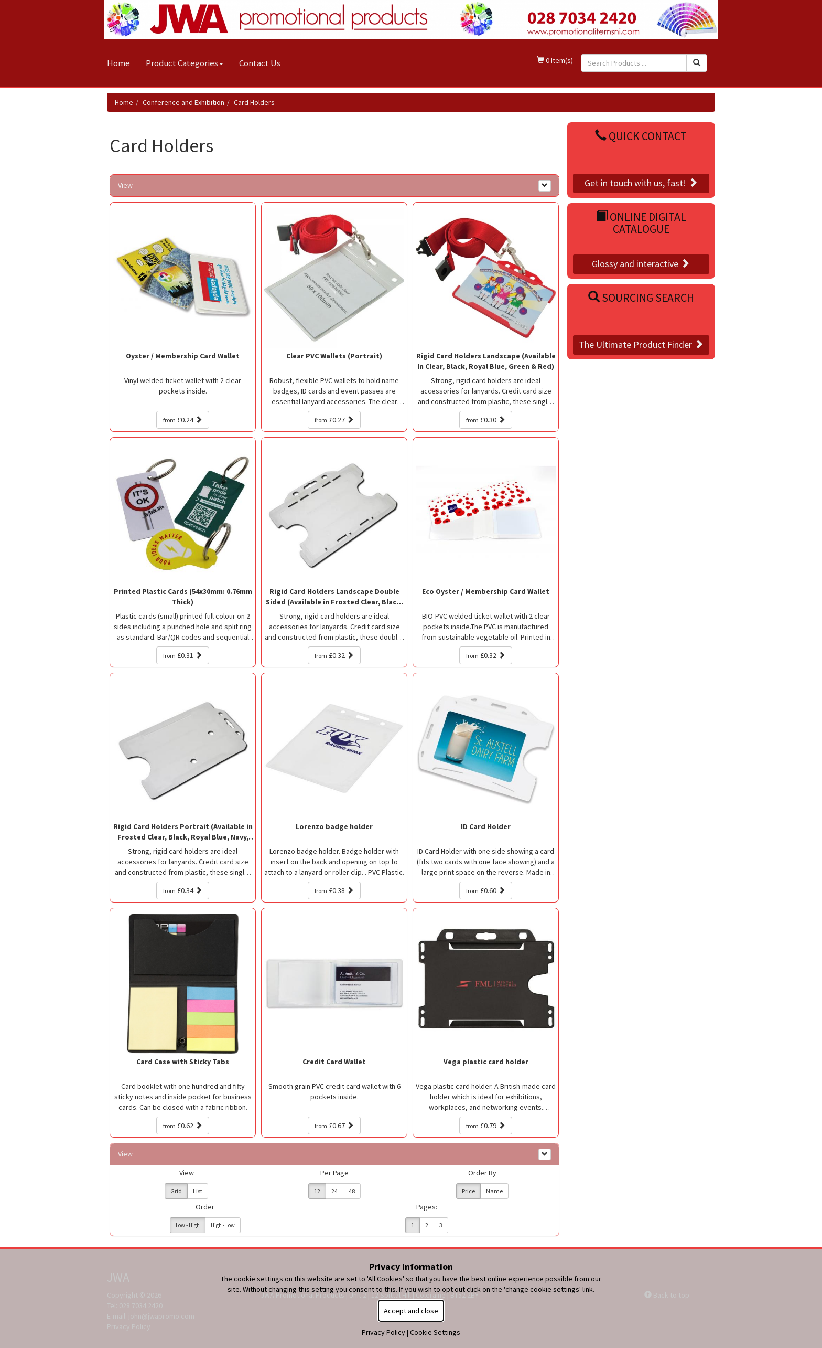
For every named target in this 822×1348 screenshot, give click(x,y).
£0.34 (182, 890)
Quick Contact (641, 136)
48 (352, 1191)
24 (334, 1191)
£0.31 (182, 655)
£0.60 (485, 890)
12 (317, 1191)
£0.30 (485, 419)
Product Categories (184, 63)
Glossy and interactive (641, 264)
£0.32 (334, 655)
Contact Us (259, 63)
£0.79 (485, 1125)
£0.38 (334, 890)
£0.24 (182, 419)
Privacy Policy (383, 1332)
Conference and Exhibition (183, 102)
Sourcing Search (641, 298)
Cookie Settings (435, 1332)
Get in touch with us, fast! (641, 183)
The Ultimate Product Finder (641, 344)
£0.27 (334, 419)
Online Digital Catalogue (641, 223)
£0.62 (182, 1125)
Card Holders (254, 102)
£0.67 (334, 1125)
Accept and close (411, 1310)
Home (118, 63)
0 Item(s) (555, 60)
